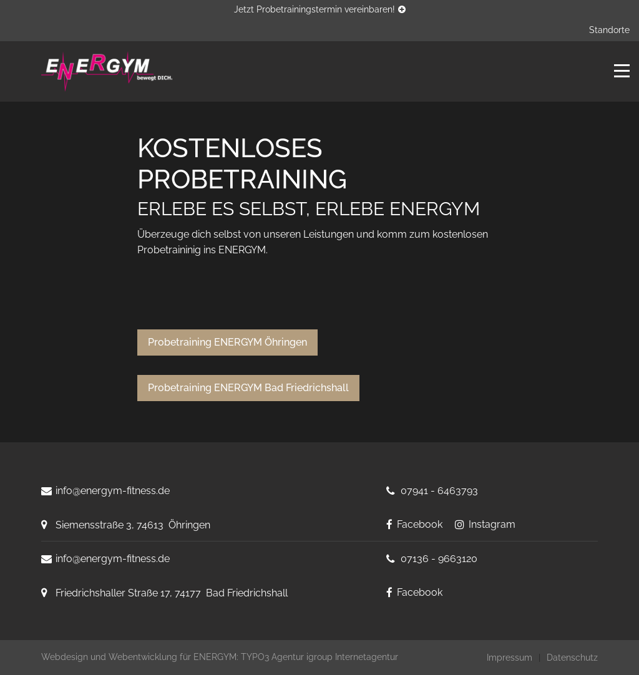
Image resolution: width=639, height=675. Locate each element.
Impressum (509, 658)
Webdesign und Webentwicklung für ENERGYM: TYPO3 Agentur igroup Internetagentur (219, 657)
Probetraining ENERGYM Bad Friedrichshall (248, 388)
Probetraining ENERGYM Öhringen (227, 342)
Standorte (609, 30)
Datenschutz (572, 658)
